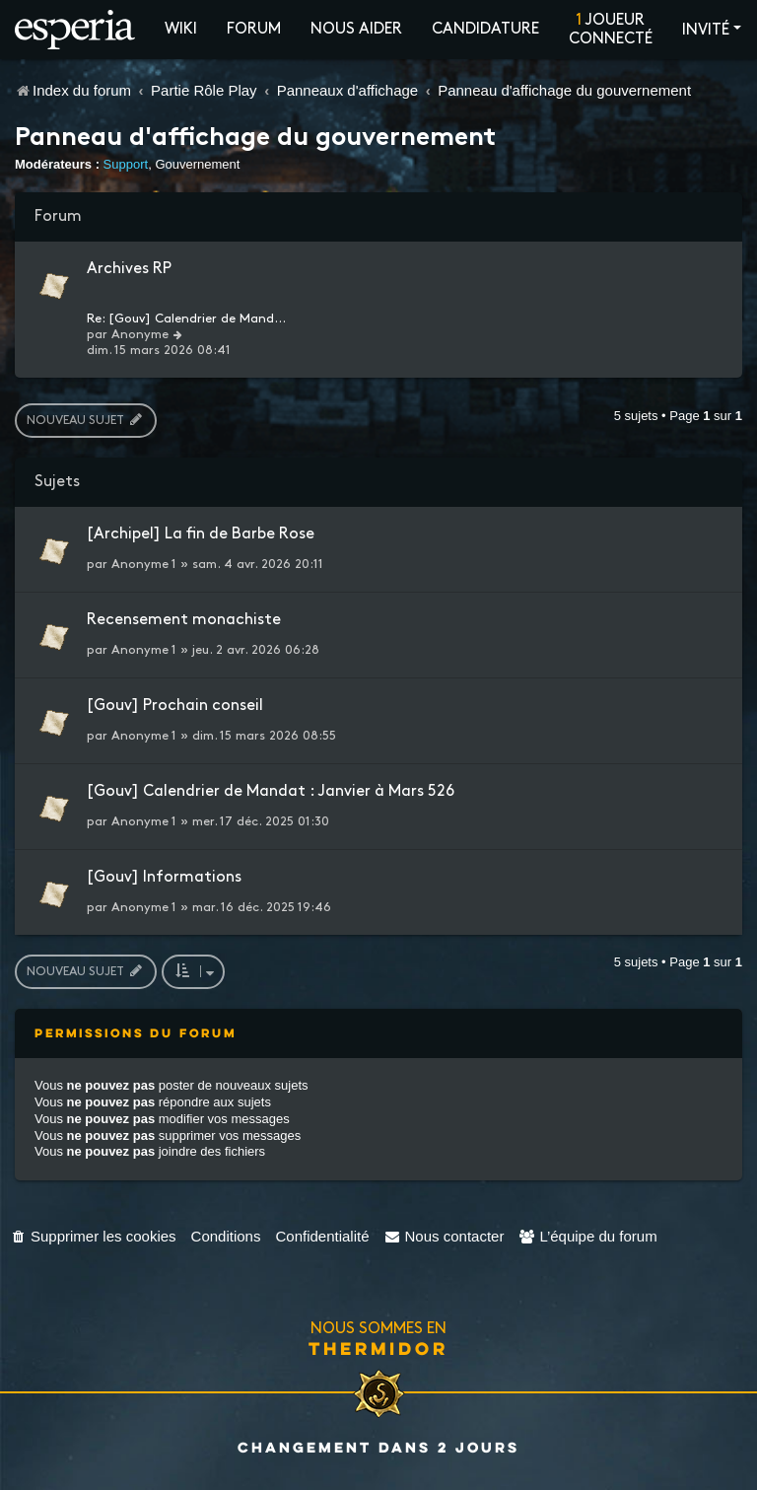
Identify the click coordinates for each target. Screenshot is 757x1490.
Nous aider (356, 29)
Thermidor (378, 1348)
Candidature (485, 29)
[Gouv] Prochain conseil (175, 705)
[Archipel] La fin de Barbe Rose (200, 534)
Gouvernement (197, 164)
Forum (254, 29)
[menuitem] (93, 1236)
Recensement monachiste (184, 619)
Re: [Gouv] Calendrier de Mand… (186, 318)
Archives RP (129, 268)
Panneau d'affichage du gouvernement (255, 139)
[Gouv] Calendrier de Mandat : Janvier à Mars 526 (270, 791)
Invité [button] (705, 30)
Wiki (181, 29)
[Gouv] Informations (164, 877)
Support (126, 164)
